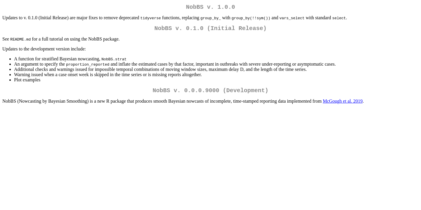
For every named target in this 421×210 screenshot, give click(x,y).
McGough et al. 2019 (343, 104)
